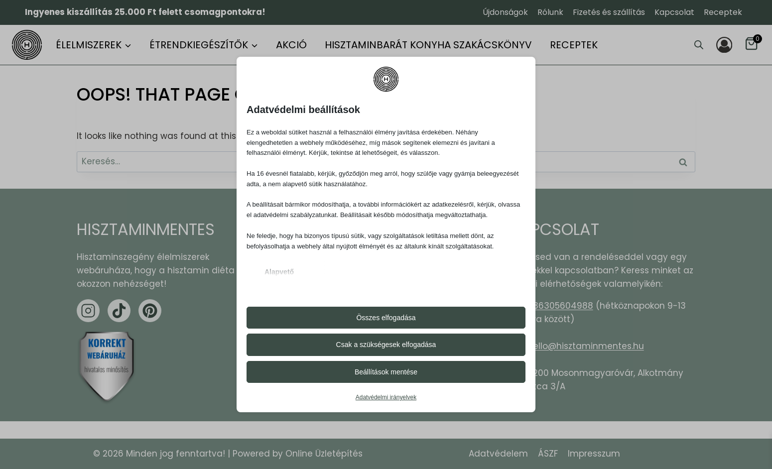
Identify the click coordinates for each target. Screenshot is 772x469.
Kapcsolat (674, 12)
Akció (291, 45)
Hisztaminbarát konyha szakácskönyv (428, 45)
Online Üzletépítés (324, 454)
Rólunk (550, 12)
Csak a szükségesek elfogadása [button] (386, 345)
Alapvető (279, 272)
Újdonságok (505, 12)
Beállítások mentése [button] (386, 372)
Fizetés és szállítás (609, 12)
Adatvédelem (498, 454)
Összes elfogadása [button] (385, 318)
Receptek (723, 12)
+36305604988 (560, 306)
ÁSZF (548, 454)
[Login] (724, 44)
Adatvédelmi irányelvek (386, 397)
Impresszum (594, 454)
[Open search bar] (699, 44)
